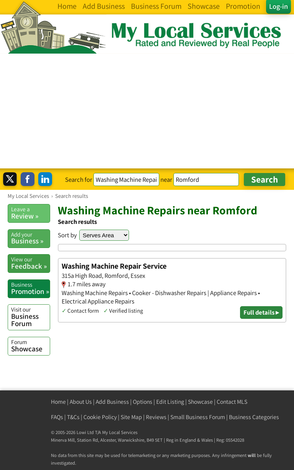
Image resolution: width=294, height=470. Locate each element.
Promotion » (30, 288)
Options (142, 401)
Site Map (131, 417)
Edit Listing (170, 401)
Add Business (112, 401)
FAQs (57, 417)
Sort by (67, 235)
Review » (30, 212)
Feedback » (30, 263)
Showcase (30, 345)
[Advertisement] (147, 111)
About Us (81, 401)
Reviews (156, 417)
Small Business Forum (197, 417)
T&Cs (73, 417)
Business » (30, 238)
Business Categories (254, 417)
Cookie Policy (100, 417)
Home (58, 401)
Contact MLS (232, 401)
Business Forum (30, 316)
